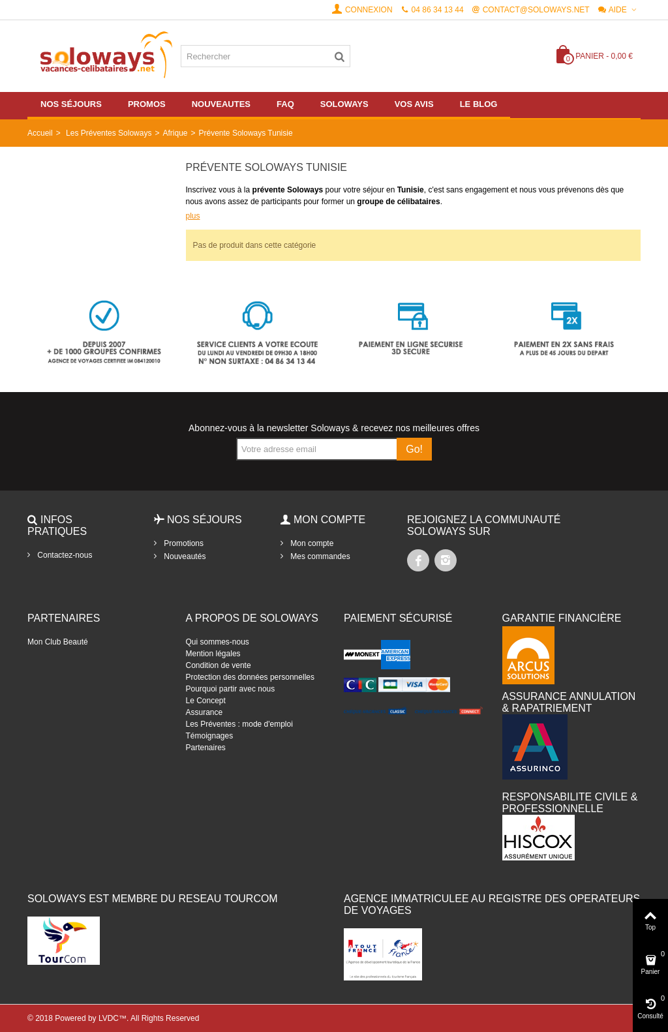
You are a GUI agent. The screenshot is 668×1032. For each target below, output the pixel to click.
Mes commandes (319, 556)
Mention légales (213, 653)
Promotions (183, 543)
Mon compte (310, 543)
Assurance (204, 712)
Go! (414, 449)
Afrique (174, 133)
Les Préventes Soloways (108, 133)
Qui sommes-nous (217, 641)
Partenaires (206, 747)
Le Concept (206, 700)
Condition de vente (218, 665)
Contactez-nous (63, 555)
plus (193, 215)
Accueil (40, 133)
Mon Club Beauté (57, 641)
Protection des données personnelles (250, 677)
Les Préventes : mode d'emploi (239, 724)
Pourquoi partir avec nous (230, 688)
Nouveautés (183, 556)
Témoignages (210, 735)
